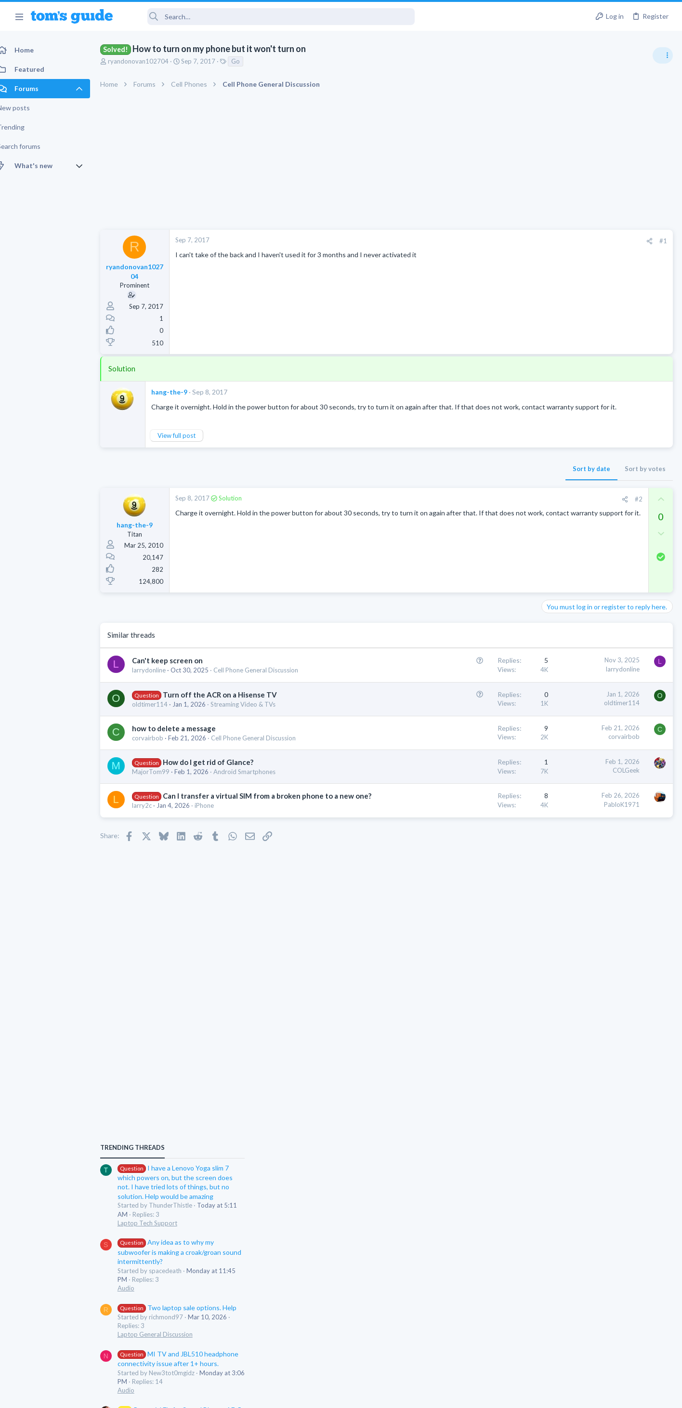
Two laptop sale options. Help (604, 684)
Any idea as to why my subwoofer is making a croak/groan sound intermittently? (607, 628)
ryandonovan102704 (148, 61)
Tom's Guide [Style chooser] (604, 1328)
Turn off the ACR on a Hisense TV (230, 703)
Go (246, 61)
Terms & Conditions (432, 1395)
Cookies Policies (304, 1395)
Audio (553, 664)
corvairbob (158, 747)
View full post (187, 444)
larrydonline (159, 680)
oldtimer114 (160, 713)
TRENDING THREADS (560, 523)
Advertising (237, 1395)
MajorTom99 (161, 781)
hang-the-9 (180, 392)
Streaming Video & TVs (253, 713)
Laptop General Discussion (582, 710)
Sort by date (437, 478)
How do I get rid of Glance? (218, 771)
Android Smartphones (255, 781)
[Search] (270, 16)
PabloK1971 (467, 813)
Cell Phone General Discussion (266, 680)
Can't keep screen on (178, 670)
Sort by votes (490, 478)
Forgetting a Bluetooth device (590, 897)
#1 (508, 241)
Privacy (366, 1395)
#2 (484, 509)
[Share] (494, 241)
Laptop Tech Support (575, 599)
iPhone (214, 825)
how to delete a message (184, 737)
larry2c (152, 825)
